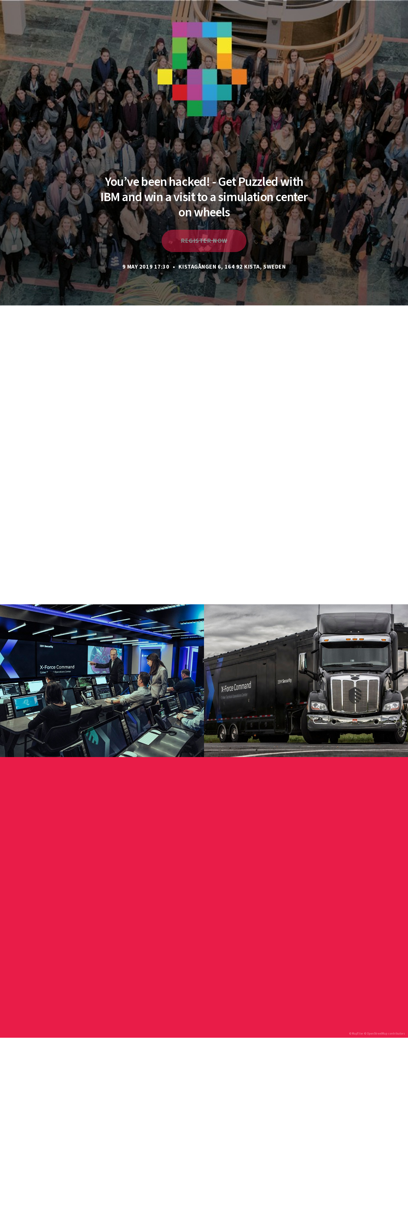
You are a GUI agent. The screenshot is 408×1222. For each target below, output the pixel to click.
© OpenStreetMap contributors (384, 1034)
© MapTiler (356, 1034)
